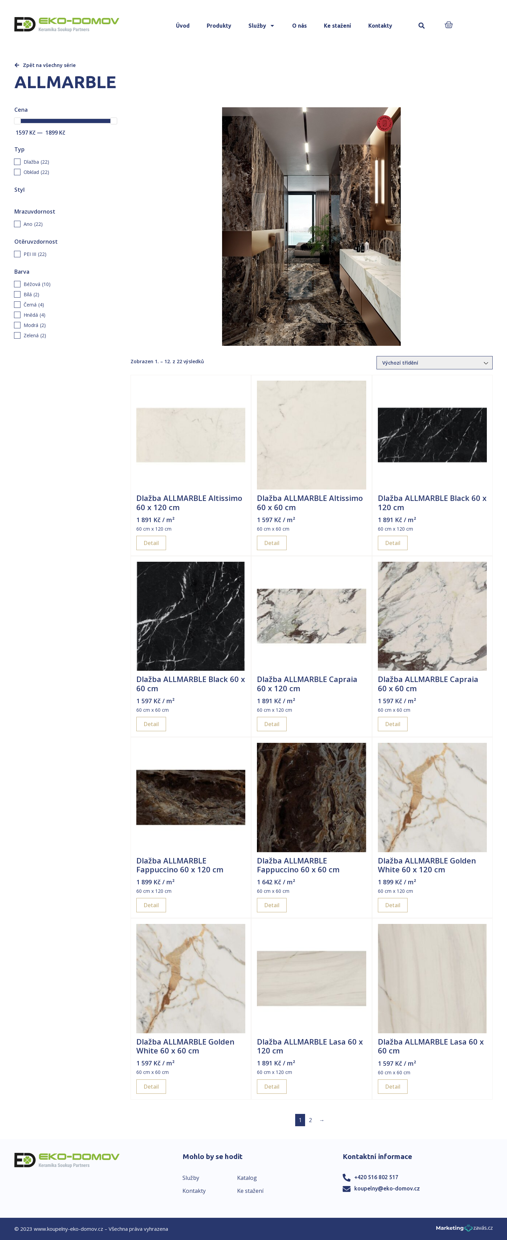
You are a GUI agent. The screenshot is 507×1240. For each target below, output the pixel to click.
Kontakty (380, 26)
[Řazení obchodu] (434, 362)
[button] (421, 25)
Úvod (183, 26)
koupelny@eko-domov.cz (387, 1188)
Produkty (219, 26)
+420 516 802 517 (376, 1177)
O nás (299, 26)
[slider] (17, 121)
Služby (261, 25)
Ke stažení (337, 26)
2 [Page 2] (310, 1120)
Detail (151, 543)
